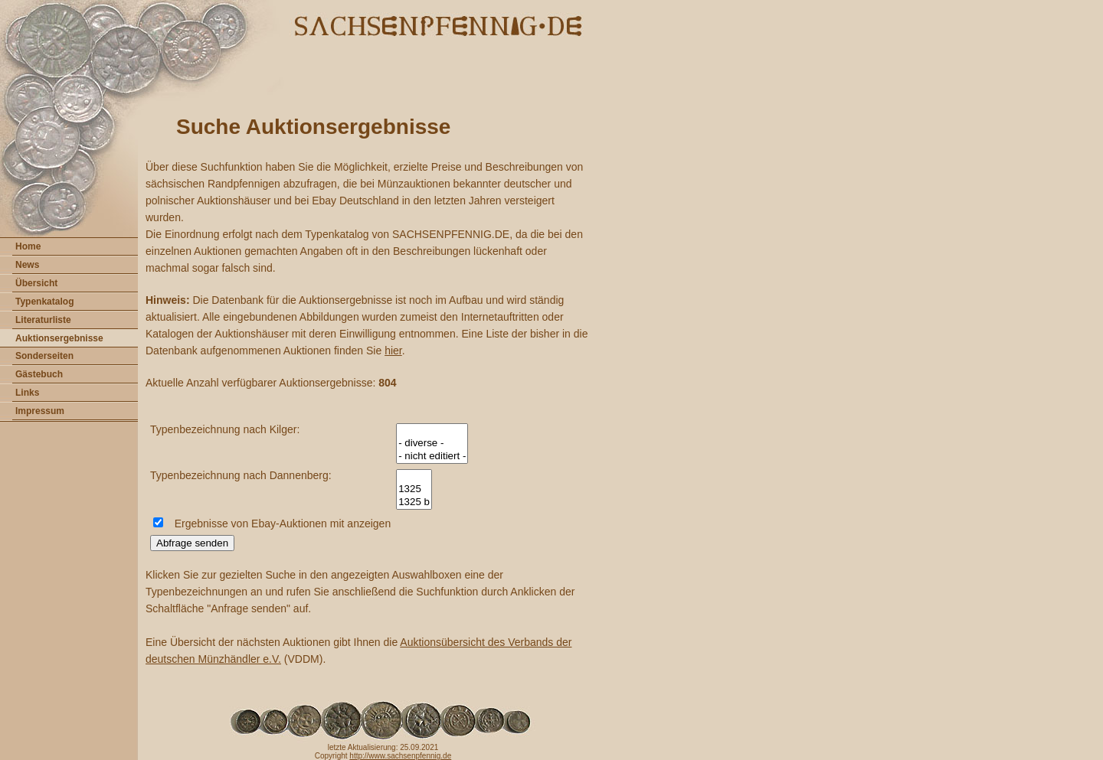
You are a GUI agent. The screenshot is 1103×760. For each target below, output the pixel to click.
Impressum (39, 411)
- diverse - (432, 443)
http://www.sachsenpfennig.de (400, 756)
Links (27, 392)
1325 (414, 489)
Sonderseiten (44, 356)
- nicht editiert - (432, 456)
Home (28, 246)
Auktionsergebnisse (59, 338)
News (27, 264)
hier (393, 350)
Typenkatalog (44, 301)
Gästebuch (39, 374)
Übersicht (36, 283)
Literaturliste (43, 320)
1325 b (414, 502)
